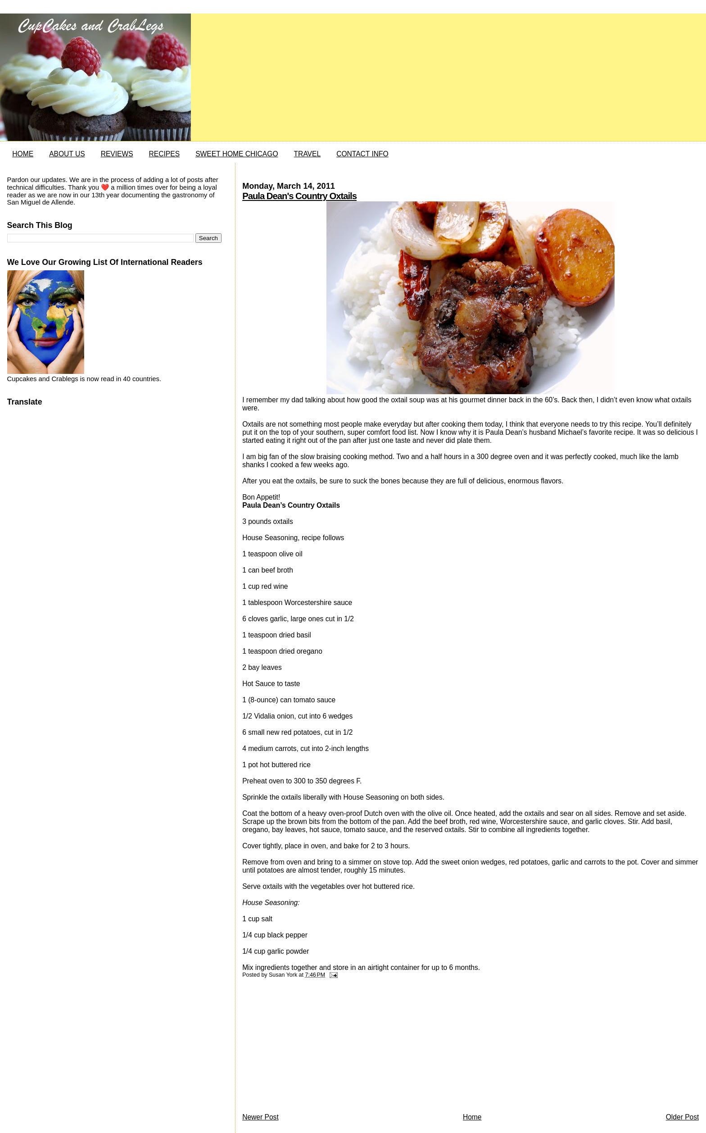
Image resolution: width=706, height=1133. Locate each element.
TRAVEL (307, 154)
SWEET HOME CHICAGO (236, 154)
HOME (22, 154)
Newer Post (260, 1117)
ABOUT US (67, 154)
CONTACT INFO (362, 154)
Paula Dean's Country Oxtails (299, 196)
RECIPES (164, 154)
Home (472, 1117)
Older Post (682, 1117)
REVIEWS (117, 154)
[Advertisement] (309, 1048)
